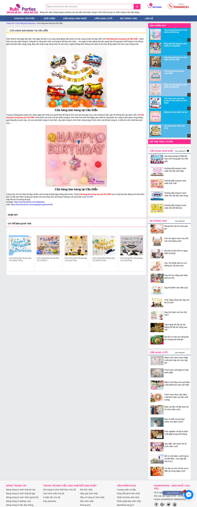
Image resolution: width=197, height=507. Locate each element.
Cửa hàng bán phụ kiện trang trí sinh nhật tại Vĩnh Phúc (175, 100)
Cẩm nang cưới (103, 18)
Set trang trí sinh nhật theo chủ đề (59, 489)
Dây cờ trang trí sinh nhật (92, 497)
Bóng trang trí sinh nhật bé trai (20, 489)
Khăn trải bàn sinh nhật (128, 497)
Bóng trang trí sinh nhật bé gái (20, 493)
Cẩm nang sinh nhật (75, 18)
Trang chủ (10, 23)
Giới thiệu (49, 18)
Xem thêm (179, 151)
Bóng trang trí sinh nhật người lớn (22, 497)
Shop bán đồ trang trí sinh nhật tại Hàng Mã (175, 86)
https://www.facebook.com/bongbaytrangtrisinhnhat (32, 205)
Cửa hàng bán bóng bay (25, 23)
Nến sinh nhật (86, 501)
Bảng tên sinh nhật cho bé (175, 112)
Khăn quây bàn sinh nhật (129, 501)
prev (11, 250)
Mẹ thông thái (128, 18)
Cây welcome (49, 501)
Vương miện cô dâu (126, 489)
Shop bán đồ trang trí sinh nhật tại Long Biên (175, 45)
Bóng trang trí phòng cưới (18, 501)
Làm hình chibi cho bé (53, 493)
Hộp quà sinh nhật (89, 493)
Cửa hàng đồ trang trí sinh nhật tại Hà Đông (175, 31)
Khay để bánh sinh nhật (128, 493)
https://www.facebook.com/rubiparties (29, 202)
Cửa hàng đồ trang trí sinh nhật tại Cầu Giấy (175, 58)
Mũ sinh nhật (86, 489)
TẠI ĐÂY (89, 197)
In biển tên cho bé (51, 497)
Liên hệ (149, 18)
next (141, 250)
